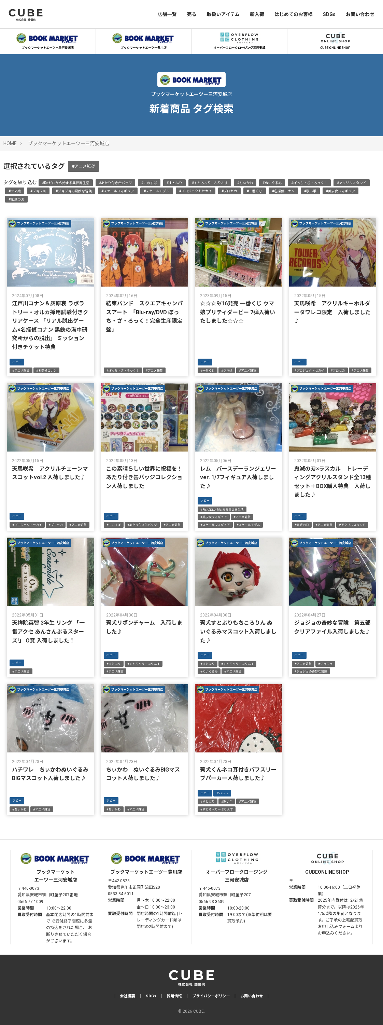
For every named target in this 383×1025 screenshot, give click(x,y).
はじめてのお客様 (293, 14)
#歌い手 (310, 191)
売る (191, 14)
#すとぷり (174, 183)
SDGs (329, 14)
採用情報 (174, 996)
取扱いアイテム (223, 14)
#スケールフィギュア (117, 191)
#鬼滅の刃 (16, 199)
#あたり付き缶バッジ (115, 183)
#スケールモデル (157, 191)
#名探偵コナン (283, 191)
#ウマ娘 (15, 191)
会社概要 (127, 996)
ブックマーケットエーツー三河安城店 (48, 40)
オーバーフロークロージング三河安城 (239, 40)
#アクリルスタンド (351, 183)
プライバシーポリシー (211, 996)
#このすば (149, 183)
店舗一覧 (166, 14)
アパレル (222, 793)
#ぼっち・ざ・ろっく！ (309, 183)
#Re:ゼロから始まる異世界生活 (65, 183)
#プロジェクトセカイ (195, 191)
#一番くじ (255, 191)
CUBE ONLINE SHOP (335, 40)
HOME (10, 143)
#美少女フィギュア (340, 191)
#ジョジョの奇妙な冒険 (74, 191)
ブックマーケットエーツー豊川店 (144, 40)
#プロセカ (229, 191)
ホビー (17, 362)
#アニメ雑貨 (83, 166)
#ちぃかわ (245, 183)
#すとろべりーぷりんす (210, 183)
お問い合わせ (360, 14)
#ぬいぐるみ (272, 183)
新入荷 (257, 14)
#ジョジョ (38, 191)
